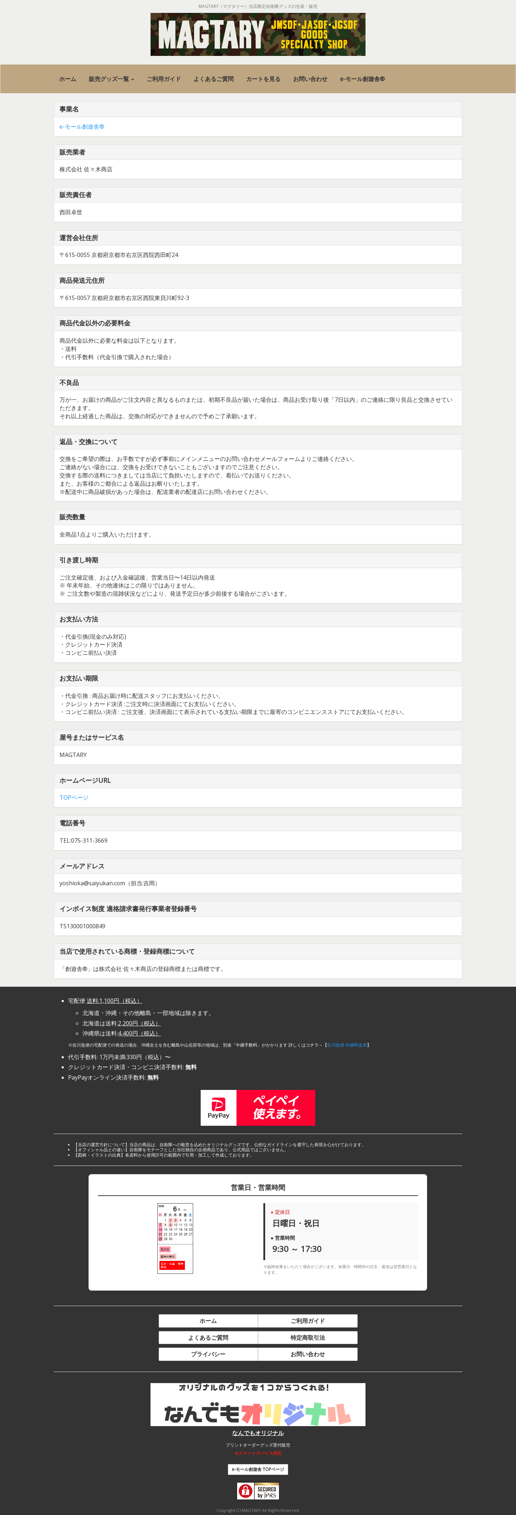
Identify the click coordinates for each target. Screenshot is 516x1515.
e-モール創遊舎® (81, 126)
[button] (111, 79)
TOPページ (74, 797)
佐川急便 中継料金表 (347, 1045)
